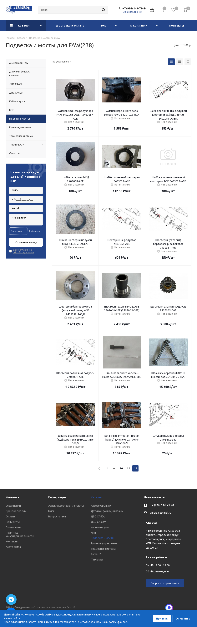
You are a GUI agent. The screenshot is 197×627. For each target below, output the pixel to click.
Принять (162, 618)
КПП (93, 532)
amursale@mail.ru (160, 512)
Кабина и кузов (100, 527)
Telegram (188, 608)
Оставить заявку (26, 242)
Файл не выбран (35, 231)
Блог (51, 511)
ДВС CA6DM (98, 521)
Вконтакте (179, 608)
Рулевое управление (104, 543)
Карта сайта (13, 546)
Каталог (96, 497)
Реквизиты (13, 521)
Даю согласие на (23, 251)
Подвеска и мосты (102, 538)
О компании (13, 505)
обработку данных (23, 252)
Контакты (12, 541)
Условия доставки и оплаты (66, 505)
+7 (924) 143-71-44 (134, 8)
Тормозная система (103, 548)
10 (121, 468)
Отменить (183, 618)
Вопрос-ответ (57, 516)
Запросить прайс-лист (165, 583)
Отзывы (11, 516)
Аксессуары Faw (101, 505)
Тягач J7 (96, 554)
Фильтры (97, 559)
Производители (16, 511)
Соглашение (13, 527)
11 (128, 468)
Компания (12, 497)
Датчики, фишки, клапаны (107, 511)
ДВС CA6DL (98, 516)
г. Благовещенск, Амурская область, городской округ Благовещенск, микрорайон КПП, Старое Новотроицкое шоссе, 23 (163, 539)
